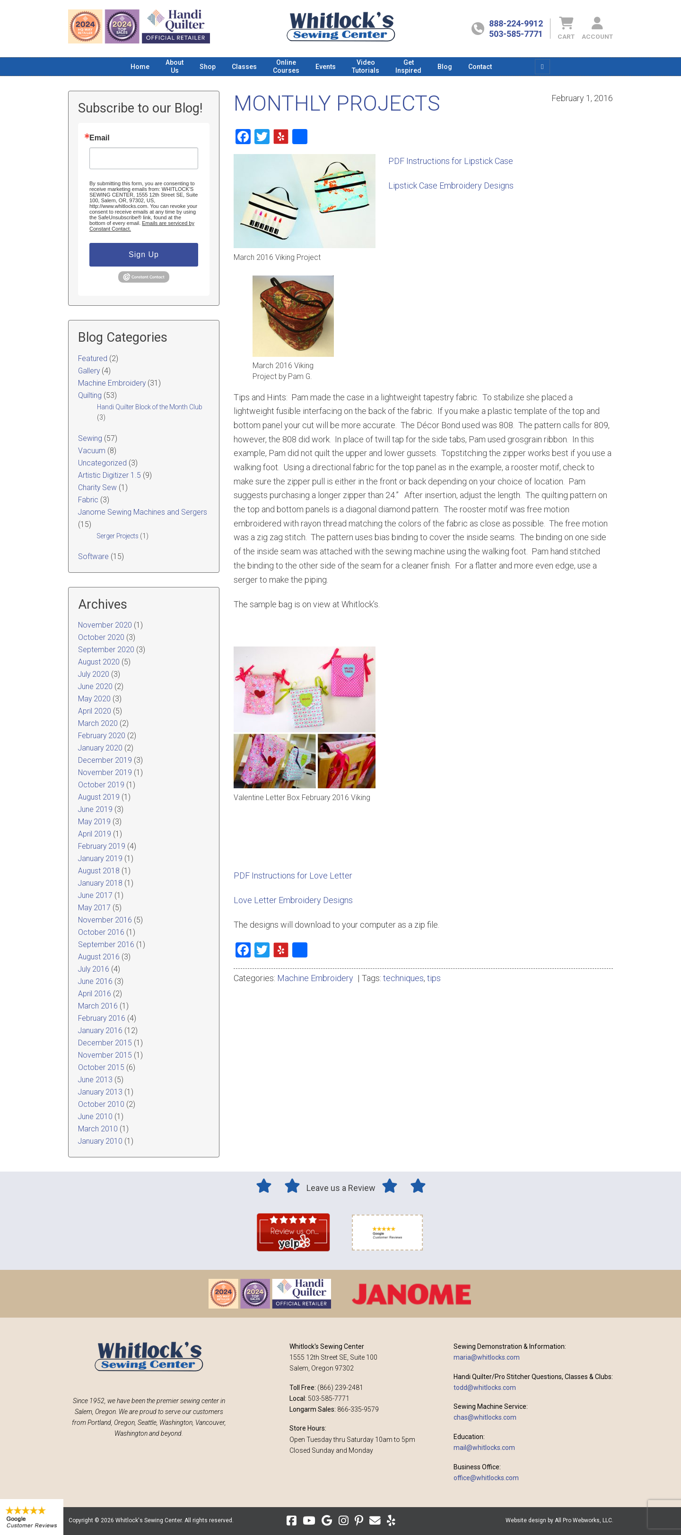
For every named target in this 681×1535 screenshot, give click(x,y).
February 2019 (101, 846)
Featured (92, 358)
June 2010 (95, 1116)
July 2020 (93, 674)
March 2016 (98, 1005)
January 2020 (100, 747)
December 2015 (105, 1042)
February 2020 (101, 735)
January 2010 (100, 1141)
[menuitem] (139, 66)
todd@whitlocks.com (485, 1387)
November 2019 (105, 772)
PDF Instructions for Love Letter (293, 875)
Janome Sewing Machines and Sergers (142, 512)
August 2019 (99, 797)
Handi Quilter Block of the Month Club (149, 407)
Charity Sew (97, 487)
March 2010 (98, 1128)
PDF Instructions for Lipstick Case (450, 161)
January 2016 (100, 1030)
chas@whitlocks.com (485, 1417)
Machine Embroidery (315, 978)
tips (434, 978)
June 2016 (95, 981)
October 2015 (101, 1067)
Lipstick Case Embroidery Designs (451, 185)
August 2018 (99, 870)
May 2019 (94, 821)
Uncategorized (102, 462)
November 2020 (105, 625)
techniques (403, 978)
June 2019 (95, 809)
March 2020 (98, 723)
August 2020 (99, 661)
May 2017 (94, 907)
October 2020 (101, 637)
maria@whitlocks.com (487, 1357)
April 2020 (94, 711)
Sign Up (144, 254)
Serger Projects (118, 536)
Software (93, 556)
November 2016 (105, 919)
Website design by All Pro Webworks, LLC (559, 1520)
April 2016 (94, 993)
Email (99, 138)
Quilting (90, 395)
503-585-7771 (516, 34)
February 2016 (101, 1018)
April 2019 (94, 833)
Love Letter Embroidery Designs (293, 900)
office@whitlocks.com (486, 1478)
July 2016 (93, 969)
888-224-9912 (516, 23)
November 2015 (105, 1055)
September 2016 (106, 944)
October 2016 (101, 932)
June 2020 (95, 686)
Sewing (90, 438)
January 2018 (100, 883)
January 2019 (100, 858)
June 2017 (95, 895)
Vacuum (91, 450)
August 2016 (99, 956)
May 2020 (94, 698)
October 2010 (101, 1104)
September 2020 (106, 649)
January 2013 (100, 1091)
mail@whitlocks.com (484, 1447)
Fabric (88, 499)
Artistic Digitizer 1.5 (109, 475)
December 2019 (105, 760)
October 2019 (101, 784)
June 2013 (95, 1079)
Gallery (89, 370)
